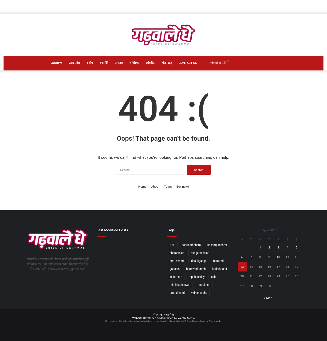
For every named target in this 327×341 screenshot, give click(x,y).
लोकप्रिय (150, 63)
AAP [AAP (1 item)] (172, 245)
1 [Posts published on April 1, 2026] (260, 247)
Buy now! (182, 186)
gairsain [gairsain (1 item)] (175, 269)
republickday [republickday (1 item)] (197, 277)
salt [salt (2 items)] (213, 277)
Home (142, 186)
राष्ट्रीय (90, 63)
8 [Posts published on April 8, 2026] (260, 257)
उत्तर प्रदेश (74, 63)
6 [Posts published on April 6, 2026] (242, 257)
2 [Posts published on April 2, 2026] (269, 247)
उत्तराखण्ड (56, 63)
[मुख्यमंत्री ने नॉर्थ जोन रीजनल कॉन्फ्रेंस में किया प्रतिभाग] (150, 246)
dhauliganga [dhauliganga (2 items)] (199, 261)
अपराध (119, 63)
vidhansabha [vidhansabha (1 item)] (199, 292)
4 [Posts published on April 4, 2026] (287, 247)
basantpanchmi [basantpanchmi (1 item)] (217, 245)
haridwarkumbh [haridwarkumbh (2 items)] (196, 269)
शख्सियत (134, 63)
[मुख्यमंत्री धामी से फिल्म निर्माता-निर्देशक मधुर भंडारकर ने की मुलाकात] (107, 268)
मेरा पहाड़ (167, 63)
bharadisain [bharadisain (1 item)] (177, 253)
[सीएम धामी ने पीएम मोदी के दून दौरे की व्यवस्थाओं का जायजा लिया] (150, 281)
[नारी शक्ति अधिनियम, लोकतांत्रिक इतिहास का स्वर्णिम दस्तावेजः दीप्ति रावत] (150, 268)
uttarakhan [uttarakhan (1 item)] (203, 285)
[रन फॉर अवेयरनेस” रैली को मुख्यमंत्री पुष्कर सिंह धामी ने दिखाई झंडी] (128, 281)
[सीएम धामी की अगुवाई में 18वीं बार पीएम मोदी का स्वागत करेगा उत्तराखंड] (128, 250)
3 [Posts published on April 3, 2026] (278, 247)
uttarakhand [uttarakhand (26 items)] (177, 292)
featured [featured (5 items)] (218, 261)
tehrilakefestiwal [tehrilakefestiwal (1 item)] (180, 285)
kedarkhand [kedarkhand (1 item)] (219, 269)
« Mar (268, 298)
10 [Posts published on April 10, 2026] (278, 257)
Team (168, 186)
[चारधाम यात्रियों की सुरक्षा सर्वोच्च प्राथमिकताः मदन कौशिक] (128, 268)
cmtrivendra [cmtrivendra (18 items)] (177, 261)
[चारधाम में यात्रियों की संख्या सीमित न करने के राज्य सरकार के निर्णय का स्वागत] (107, 246)
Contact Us (188, 63)
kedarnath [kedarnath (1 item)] (176, 277)
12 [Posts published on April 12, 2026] (296, 257)
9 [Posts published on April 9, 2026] (269, 257)
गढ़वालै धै (169, 315)
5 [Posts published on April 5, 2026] (296, 247)
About (155, 186)
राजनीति (103, 63)
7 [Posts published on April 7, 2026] (251, 257)
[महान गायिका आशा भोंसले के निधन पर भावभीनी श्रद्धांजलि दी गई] (107, 281)
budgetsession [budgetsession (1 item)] (200, 253)
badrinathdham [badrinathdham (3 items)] (191, 245)
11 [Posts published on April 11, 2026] (287, 257)
